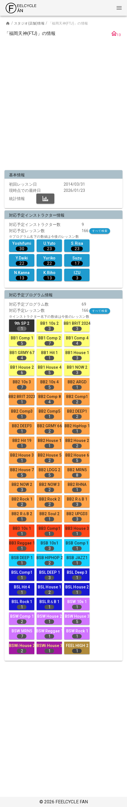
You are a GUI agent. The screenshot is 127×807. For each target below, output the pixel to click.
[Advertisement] (63, 104)
